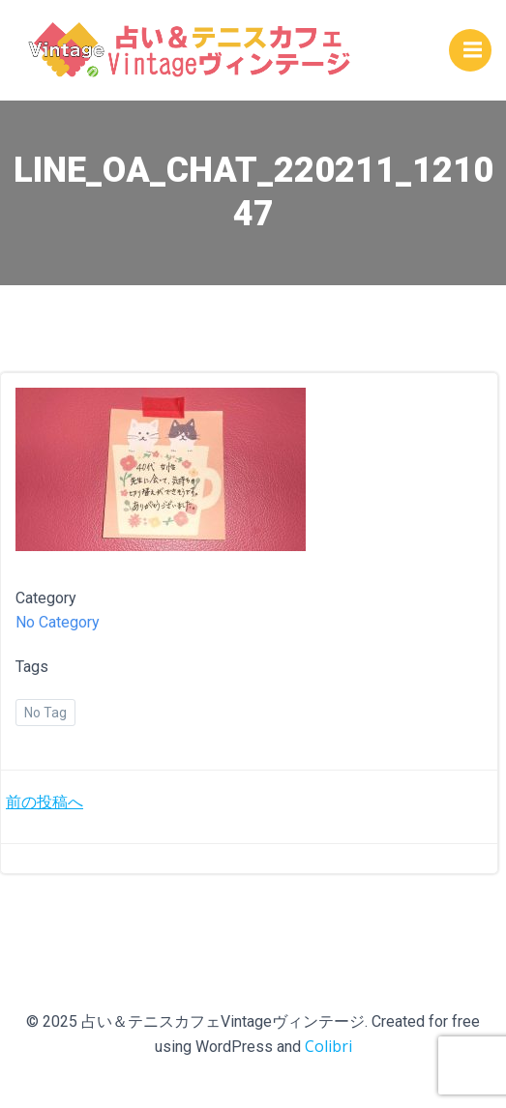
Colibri (328, 1046)
